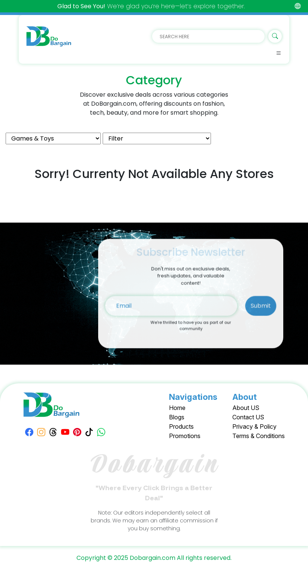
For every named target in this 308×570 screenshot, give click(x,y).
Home (177, 407)
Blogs (176, 417)
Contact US (248, 417)
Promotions (184, 436)
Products (181, 426)
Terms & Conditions (258, 436)
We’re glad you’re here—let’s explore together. (151, 6)
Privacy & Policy (254, 426)
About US (245, 407)
